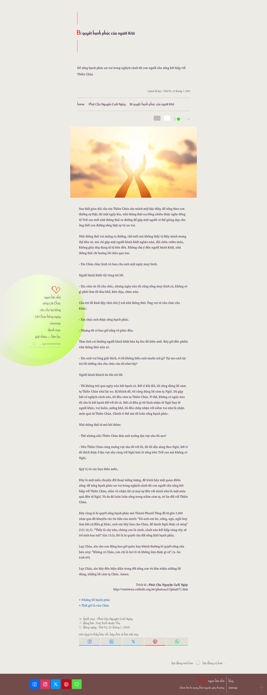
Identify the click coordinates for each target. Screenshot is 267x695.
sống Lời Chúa (52, 303)
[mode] (157, 118)
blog (230, 681)
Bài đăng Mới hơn (180, 663)
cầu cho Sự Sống (50, 310)
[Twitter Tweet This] (133, 641)
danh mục (54, 330)
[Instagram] (45, 684)
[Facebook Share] (90, 641)
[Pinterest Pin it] (155, 641)
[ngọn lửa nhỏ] (45, 292)
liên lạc (56, 337)
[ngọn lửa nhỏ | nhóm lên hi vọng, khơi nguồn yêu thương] (201, 683)
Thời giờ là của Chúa (95, 605)
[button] (261, 687)
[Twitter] (56, 684)
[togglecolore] (167, 118)
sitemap (55, 323)
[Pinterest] (66, 684)
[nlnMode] (181, 119)
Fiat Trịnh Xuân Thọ (108, 623)
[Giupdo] (77, 684)
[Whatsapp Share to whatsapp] (177, 641)
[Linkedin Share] (112, 641)
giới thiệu (41, 337)
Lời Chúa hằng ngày (48, 316)
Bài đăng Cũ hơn (214, 663)
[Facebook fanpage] (35, 684)
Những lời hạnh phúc (95, 600)
